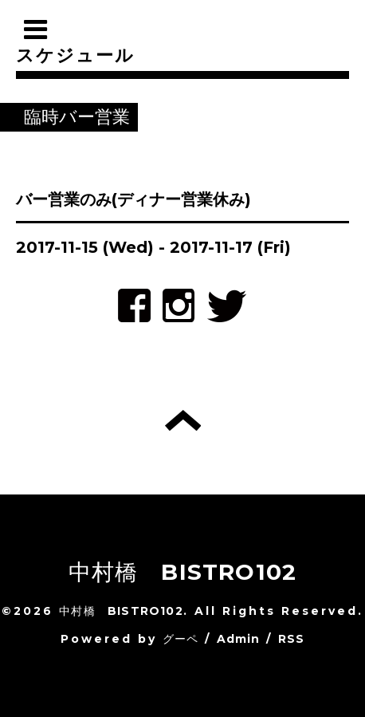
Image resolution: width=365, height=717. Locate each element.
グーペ (181, 639)
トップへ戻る (183, 420)
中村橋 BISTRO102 (183, 571)
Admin (239, 639)
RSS (291, 639)
